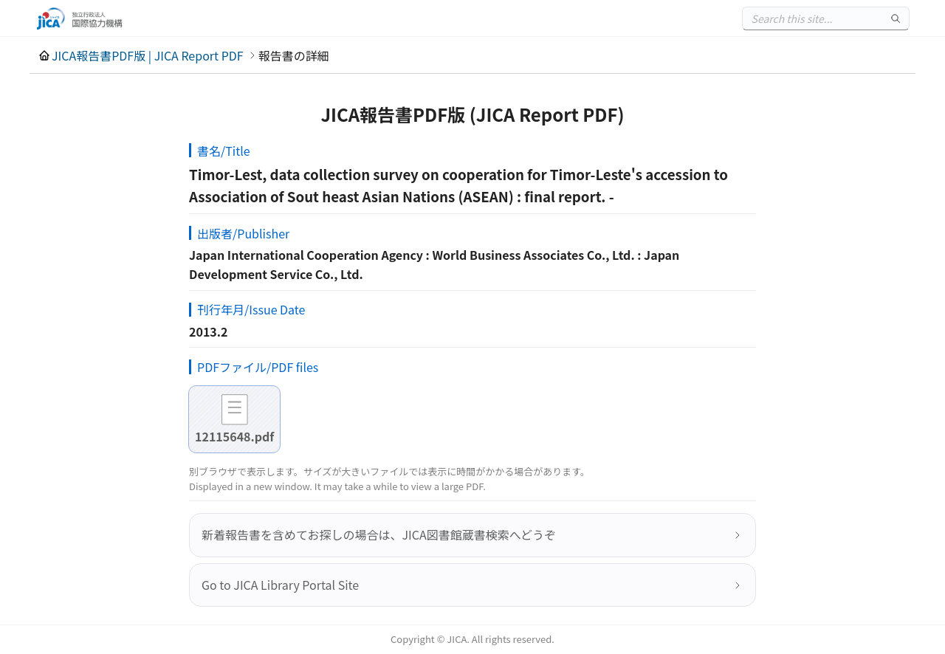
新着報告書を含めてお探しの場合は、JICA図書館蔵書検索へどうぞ (379, 534)
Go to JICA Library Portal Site (280, 584)
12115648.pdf (234, 436)
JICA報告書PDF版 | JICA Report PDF (148, 55)
